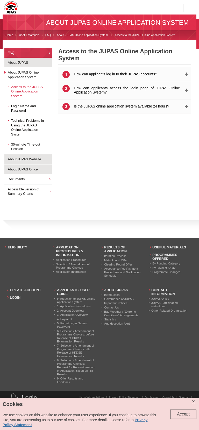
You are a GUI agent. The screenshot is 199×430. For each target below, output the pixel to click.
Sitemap (184, 397)
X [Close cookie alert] (193, 402)
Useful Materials (29, 35)
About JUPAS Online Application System (83, 35)
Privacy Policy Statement (124, 397)
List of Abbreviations (91, 397)
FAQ (48, 35)
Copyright (168, 397)
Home (9, 35)
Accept (183, 414)
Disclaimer (151, 397)
